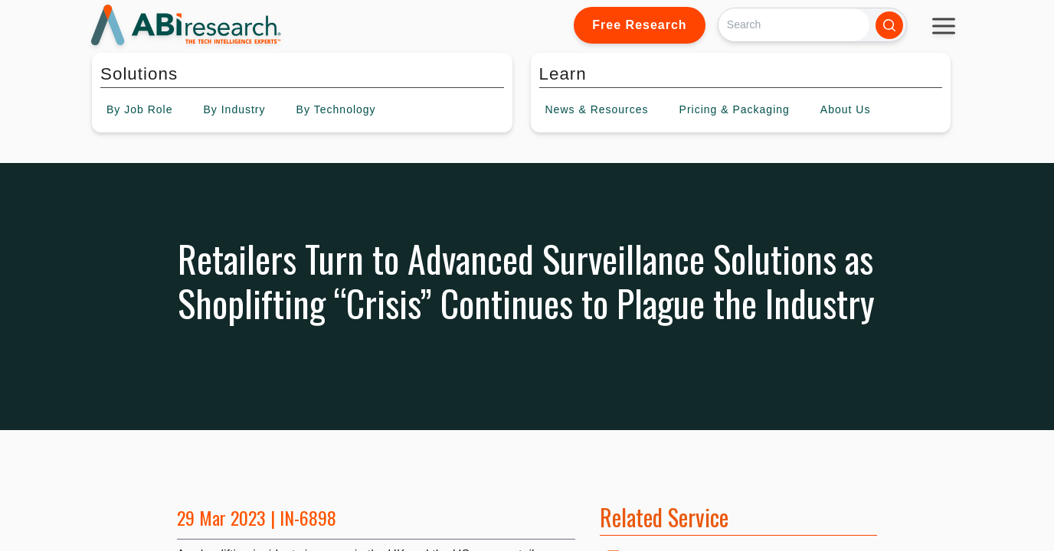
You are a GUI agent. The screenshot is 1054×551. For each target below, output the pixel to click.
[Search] (793, 24)
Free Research (639, 24)
